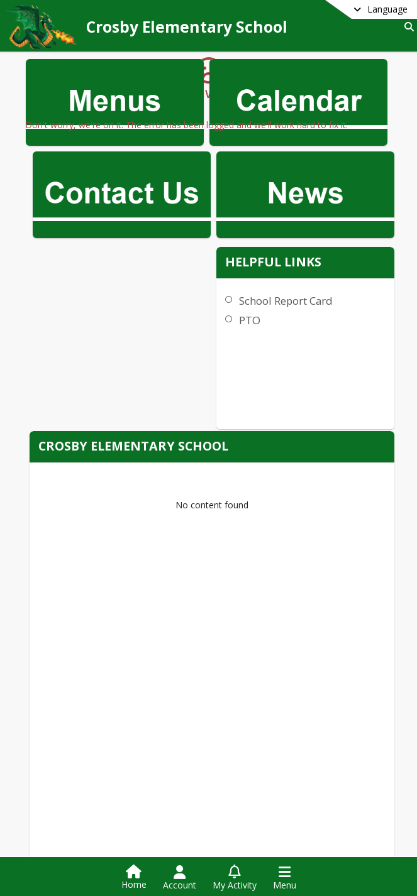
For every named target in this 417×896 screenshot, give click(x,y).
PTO (313, 254)
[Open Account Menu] (179, 878)
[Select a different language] (349, 9)
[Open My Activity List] (235, 878)
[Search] (406, 27)
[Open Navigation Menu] (284, 878)
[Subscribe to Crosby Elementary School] (264, 845)
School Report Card (349, 234)
